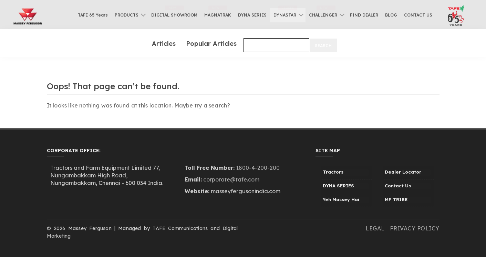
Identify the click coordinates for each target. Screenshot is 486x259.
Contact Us (398, 185)
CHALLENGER (323, 15)
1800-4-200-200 (258, 167)
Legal (375, 228)
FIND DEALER (364, 15)
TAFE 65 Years (93, 15)
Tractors (333, 172)
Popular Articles (211, 43)
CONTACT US (418, 15)
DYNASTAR (284, 15)
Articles (164, 43)
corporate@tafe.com (231, 179)
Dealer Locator (403, 172)
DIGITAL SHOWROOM (174, 15)
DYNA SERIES (252, 15)
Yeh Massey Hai (341, 199)
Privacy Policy (415, 228)
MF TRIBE (396, 199)
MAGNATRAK (217, 15)
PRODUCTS (126, 15)
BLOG (391, 15)
